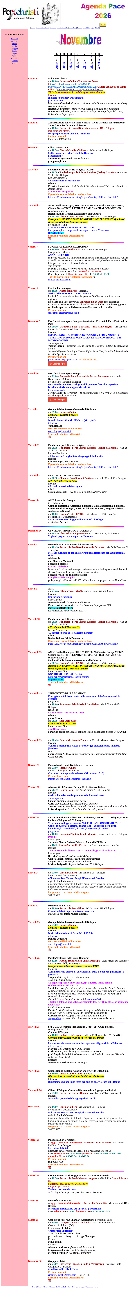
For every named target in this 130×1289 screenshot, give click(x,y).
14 (84, 62)
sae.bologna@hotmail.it (59, 431)
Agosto (15, 56)
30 (99, 68)
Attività (79, 28)
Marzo (14, 43)
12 (71, 62)
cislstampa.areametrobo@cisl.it (63, 312)
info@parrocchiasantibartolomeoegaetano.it (69, 778)
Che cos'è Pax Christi (42, 28)
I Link (97, 28)
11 (64, 62)
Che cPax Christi (42, 1287)
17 (57, 65)
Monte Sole (72, 28)
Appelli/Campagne (88, 28)
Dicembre (14, 63)
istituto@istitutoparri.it (59, 279)
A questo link (54, 1018)
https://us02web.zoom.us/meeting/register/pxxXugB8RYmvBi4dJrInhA (83, 197)
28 (84, 68)
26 (71, 68)
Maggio (15, 48)
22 (91, 65)
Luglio (14, 53)
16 (99, 62)
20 (77, 65)
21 (84, 65)
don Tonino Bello (62, 28)
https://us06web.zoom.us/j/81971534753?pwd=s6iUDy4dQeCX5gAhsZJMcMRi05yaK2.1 (72, 85)
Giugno (15, 51)
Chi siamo (53, 28)
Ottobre (15, 61)
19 (71, 65)
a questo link (93, 999)
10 (57, 62)
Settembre (15, 58)
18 (64, 65)
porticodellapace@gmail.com (62, 359)
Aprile (14, 46)
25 (64, 68)
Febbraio (14, 41)
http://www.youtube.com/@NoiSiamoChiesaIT (80, 89)
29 (91, 68)
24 (57, 68)
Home (33, 28)
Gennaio (14, 39)
